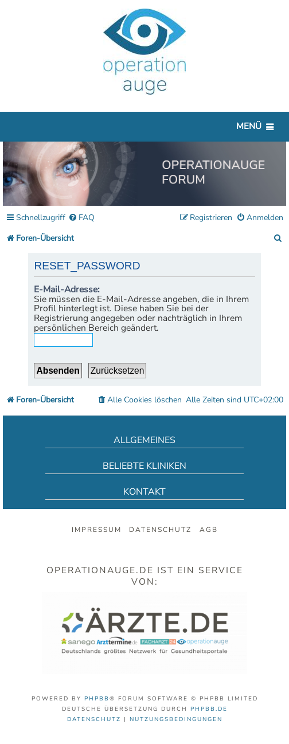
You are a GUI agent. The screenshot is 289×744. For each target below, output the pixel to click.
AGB (209, 529)
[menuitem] (81, 218)
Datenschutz (160, 529)
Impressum (97, 529)
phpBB (97, 699)
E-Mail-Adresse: (67, 289)
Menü (248, 126)
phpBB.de (209, 709)
